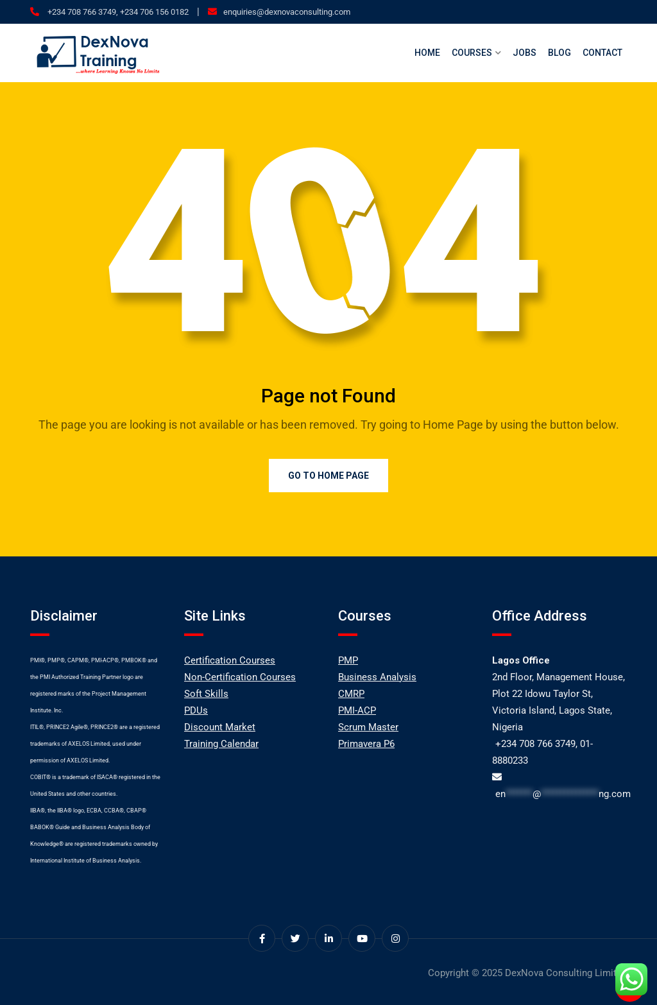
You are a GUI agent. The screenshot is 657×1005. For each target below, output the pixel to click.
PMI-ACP (357, 710)
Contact (602, 52)
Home (427, 52)
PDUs (196, 710)
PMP (348, 660)
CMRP (351, 694)
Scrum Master (368, 727)
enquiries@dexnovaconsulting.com (286, 12)
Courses (472, 52)
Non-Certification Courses (240, 677)
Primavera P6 (366, 744)
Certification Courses (229, 660)
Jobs (524, 52)
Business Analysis (377, 677)
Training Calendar (221, 744)
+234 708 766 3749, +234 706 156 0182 (117, 12)
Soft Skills (206, 694)
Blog (559, 52)
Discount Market (219, 727)
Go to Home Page (328, 475)
